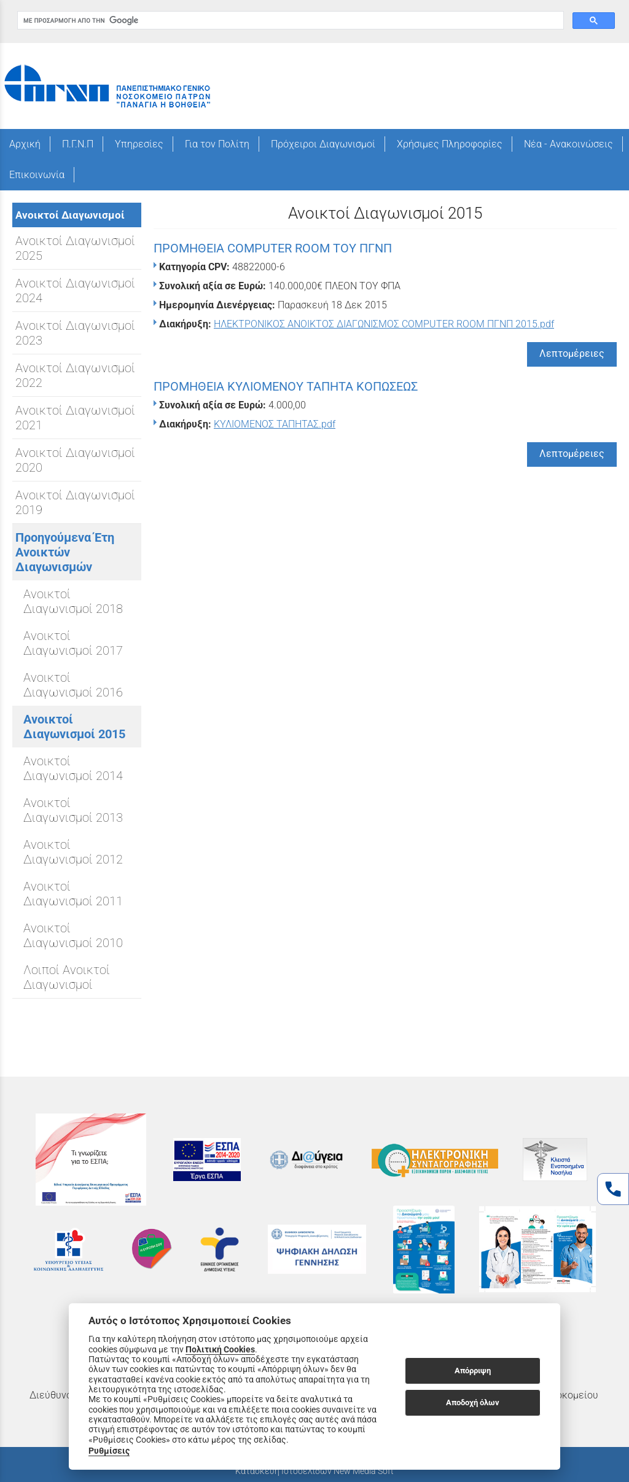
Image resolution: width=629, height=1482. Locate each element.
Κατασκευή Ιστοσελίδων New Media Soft (314, 1471)
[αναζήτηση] (289, 20)
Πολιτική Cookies (220, 1349)
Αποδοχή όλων (472, 1402)
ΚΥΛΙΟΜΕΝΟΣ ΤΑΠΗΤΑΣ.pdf (274, 424)
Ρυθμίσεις (109, 1451)
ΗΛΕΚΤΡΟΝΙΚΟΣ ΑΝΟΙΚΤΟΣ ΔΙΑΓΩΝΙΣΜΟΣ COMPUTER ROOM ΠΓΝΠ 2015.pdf (384, 324)
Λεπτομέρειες (571, 353)
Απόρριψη (473, 1370)
